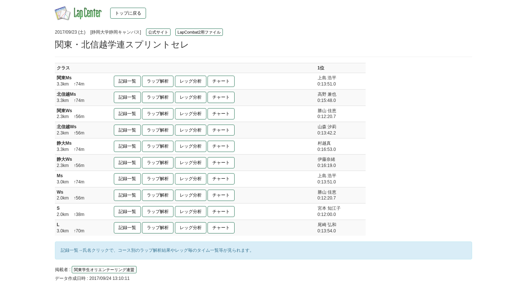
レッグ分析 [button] (191, 81)
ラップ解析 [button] (158, 81)
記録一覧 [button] (127, 81)
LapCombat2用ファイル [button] (199, 32)
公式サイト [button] (158, 32)
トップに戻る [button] (128, 13)
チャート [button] (221, 81)
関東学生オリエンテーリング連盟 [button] (104, 269)
